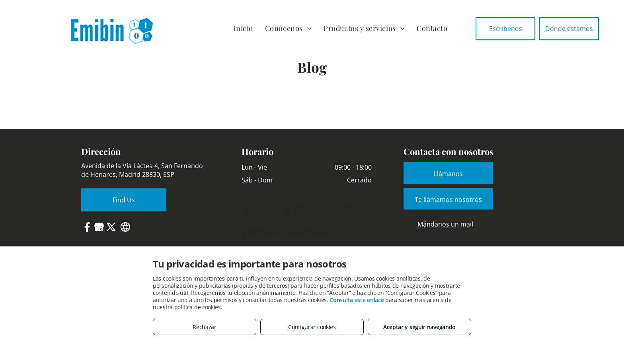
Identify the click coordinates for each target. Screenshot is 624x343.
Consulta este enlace (357, 300)
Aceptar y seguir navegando (419, 327)
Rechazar (204, 327)
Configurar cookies (312, 327)
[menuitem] (243, 28)
